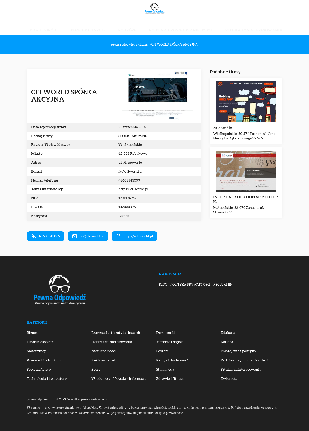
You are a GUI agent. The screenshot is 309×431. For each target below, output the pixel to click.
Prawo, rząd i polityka (238, 351)
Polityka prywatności (190, 284)
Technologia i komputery (47, 378)
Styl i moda (165, 369)
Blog (163, 284)
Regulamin (222, 284)
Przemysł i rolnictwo (43, 360)
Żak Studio (222, 128)
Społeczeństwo (39, 369)
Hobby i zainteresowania (111, 342)
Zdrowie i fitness (170, 378)
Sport (95, 369)
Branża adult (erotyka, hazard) (115, 332)
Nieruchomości (103, 351)
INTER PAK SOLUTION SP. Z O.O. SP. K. (245, 199)
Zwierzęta (229, 378)
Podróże (132, 26)
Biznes (123, 216)
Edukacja (228, 332)
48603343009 (129, 180)
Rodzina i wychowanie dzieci (172, 26)
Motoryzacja (37, 351)
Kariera (227, 342)
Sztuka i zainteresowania (228, 26)
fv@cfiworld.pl (130, 171)
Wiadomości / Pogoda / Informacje (118, 378)
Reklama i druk (103, 360)
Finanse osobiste (40, 342)
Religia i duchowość (172, 360)
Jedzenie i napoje (103, 26)
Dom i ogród (71, 26)
